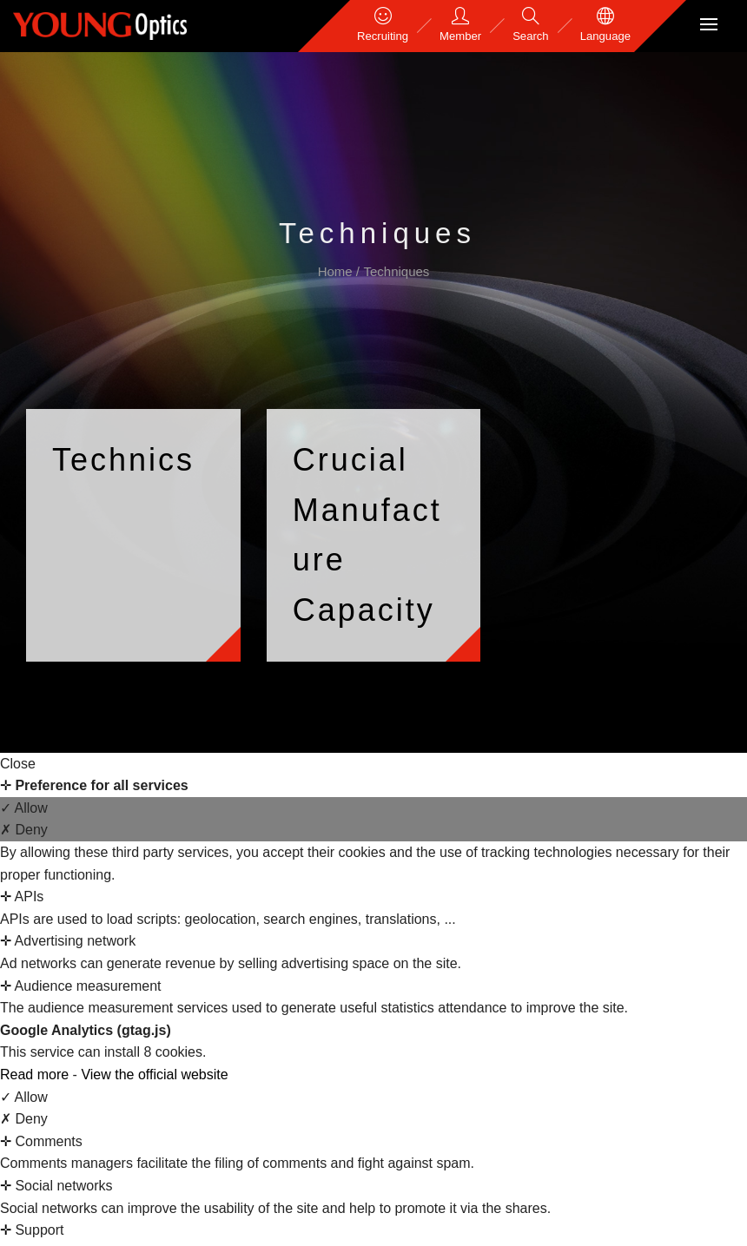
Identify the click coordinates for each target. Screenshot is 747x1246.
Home (337, 271)
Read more (36, 1074)
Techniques (396, 271)
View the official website (154, 1074)
